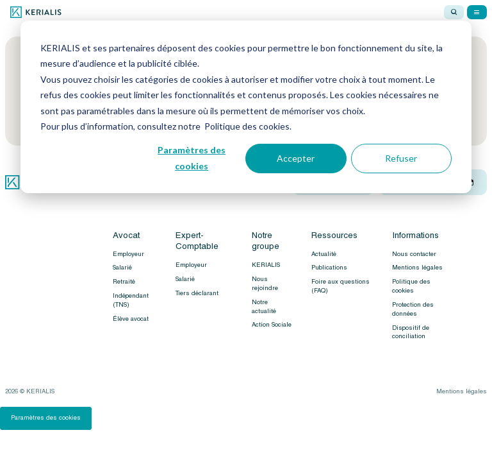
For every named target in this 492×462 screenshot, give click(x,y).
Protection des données (413, 309)
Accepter (296, 158)
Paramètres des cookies (192, 157)
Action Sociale (271, 325)
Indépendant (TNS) (131, 300)
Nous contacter (414, 254)
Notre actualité (264, 306)
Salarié (122, 267)
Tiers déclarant (197, 293)
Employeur (128, 254)
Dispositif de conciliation (410, 332)
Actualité (323, 254)
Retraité (124, 282)
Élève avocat (131, 319)
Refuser (401, 158)
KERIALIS (266, 265)
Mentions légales (417, 267)
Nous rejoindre (265, 283)
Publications (329, 267)
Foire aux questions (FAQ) (340, 286)
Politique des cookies (411, 286)
